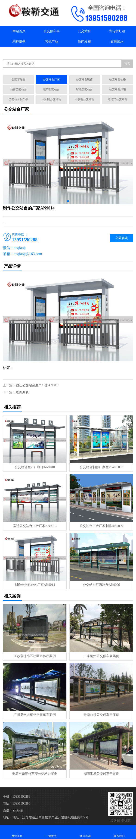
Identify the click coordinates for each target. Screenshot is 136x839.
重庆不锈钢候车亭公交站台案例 (34, 773)
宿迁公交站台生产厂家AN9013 (37, 385)
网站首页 (18, 31)
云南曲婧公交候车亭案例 (101, 715)
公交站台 (84, 31)
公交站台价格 (117, 79)
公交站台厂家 (51, 79)
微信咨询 (85, 832)
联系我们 (51, 52)
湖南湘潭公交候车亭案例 (101, 773)
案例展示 (117, 41)
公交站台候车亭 (18, 99)
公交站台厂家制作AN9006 (101, 584)
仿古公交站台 (18, 89)
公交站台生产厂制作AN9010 (35, 467)
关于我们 (18, 52)
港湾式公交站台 (117, 99)
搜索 (127, 63)
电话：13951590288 (16, 803)
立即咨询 (121, 238)
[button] (68, 201)
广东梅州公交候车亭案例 (101, 656)
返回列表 (22, 392)
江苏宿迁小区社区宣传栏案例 (35, 656)
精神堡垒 (18, 41)
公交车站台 (18, 79)
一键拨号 (51, 832)
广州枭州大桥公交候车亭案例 (35, 715)
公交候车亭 (51, 31)
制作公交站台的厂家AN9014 (35, 584)
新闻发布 (84, 41)
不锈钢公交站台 (84, 99)
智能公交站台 (84, 89)
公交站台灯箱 (117, 89)
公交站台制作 (84, 79)
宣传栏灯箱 (117, 31)
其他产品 (51, 41)
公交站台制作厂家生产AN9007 (101, 467)
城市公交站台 (51, 89)
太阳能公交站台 (51, 99)
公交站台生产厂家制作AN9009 (101, 526)
